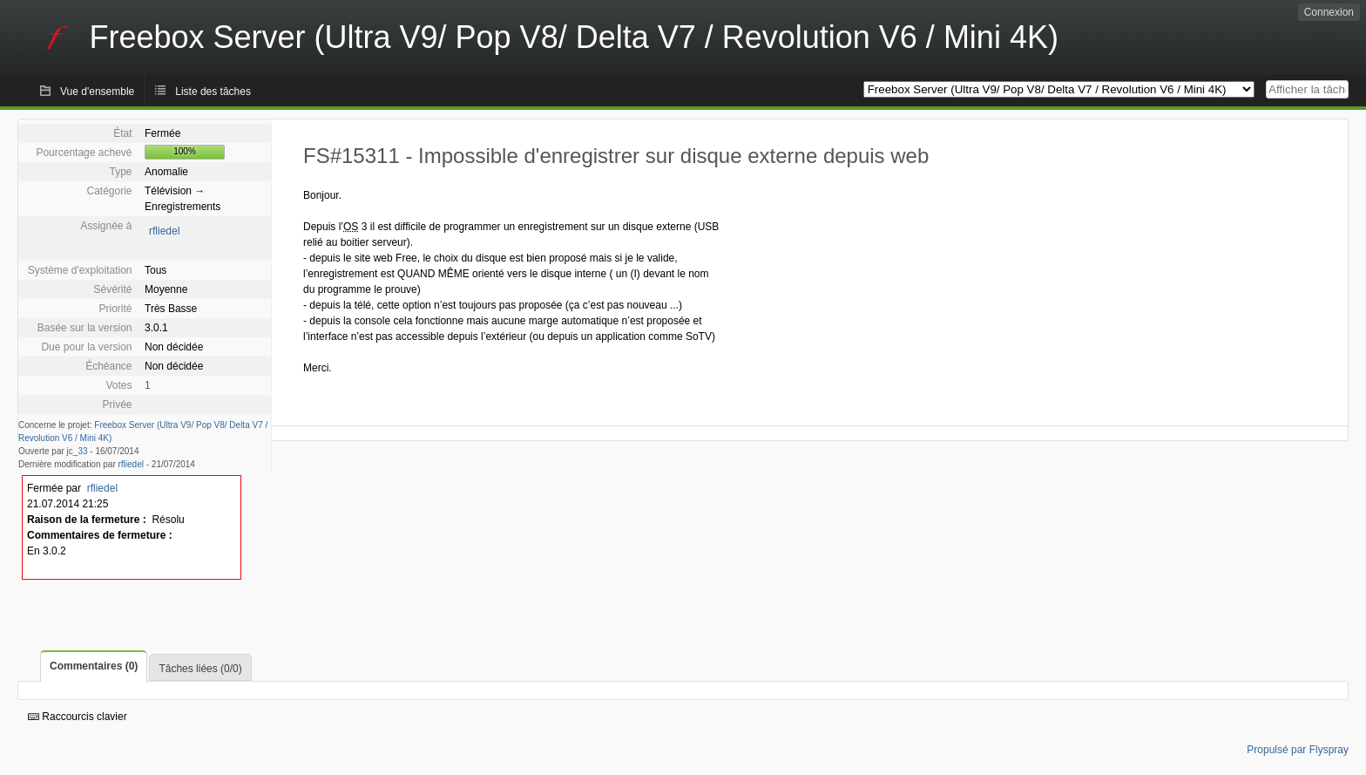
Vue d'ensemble (97, 91)
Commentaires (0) (94, 666)
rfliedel (164, 231)
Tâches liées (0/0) (200, 669)
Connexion (1329, 12)
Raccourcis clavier (77, 716)
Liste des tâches (213, 91)
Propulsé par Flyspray (1298, 750)
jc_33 (77, 451)
